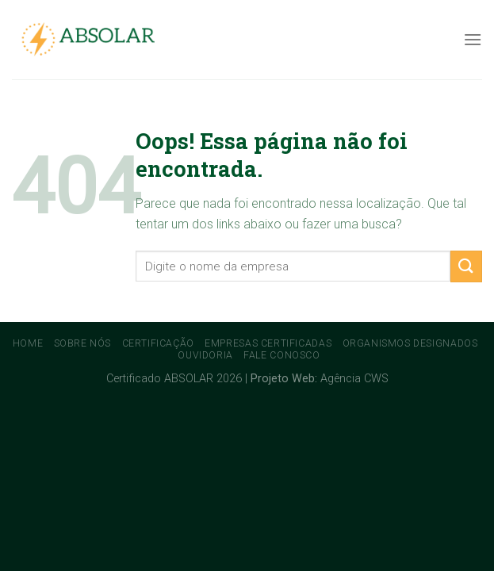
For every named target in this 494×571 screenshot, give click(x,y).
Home (28, 343)
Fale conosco (281, 355)
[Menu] (472, 39)
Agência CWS (354, 378)
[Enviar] (466, 266)
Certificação (158, 343)
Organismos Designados (410, 343)
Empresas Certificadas (268, 343)
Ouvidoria (205, 355)
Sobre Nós (83, 343)
